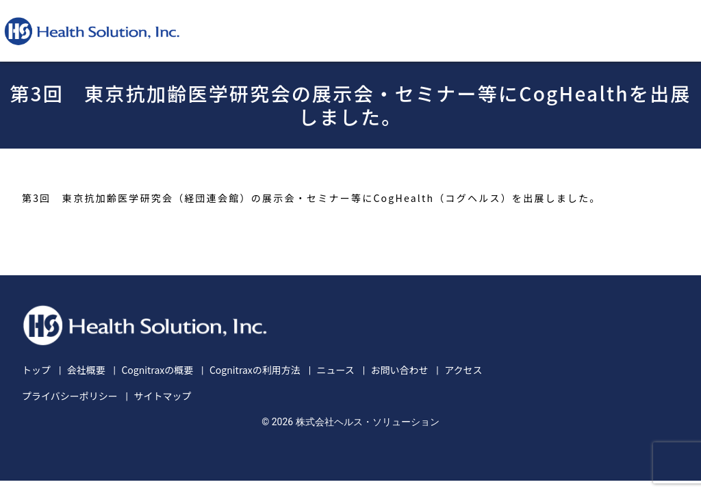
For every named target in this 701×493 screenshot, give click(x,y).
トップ (36, 370)
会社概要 (86, 370)
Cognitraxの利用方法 (255, 370)
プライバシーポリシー (70, 396)
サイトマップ (162, 396)
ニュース (335, 370)
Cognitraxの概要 (157, 370)
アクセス (463, 370)
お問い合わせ (399, 370)
